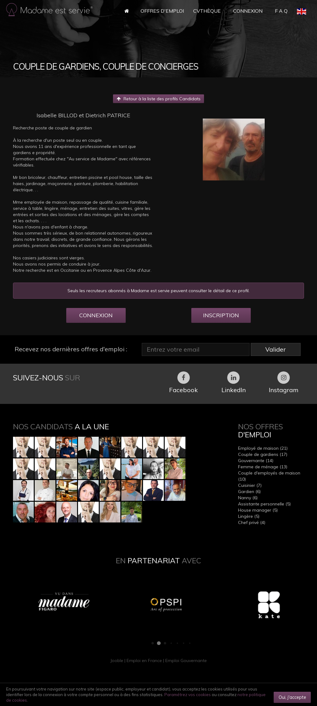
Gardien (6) (249, 491)
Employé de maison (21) (263, 448)
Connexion (248, 11)
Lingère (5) (248, 516)
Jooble (116, 660)
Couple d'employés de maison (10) (269, 476)
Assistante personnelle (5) (264, 504)
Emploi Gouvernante (186, 660)
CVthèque (207, 11)
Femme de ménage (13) (262, 467)
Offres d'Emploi (162, 11)
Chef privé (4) (251, 522)
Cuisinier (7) (250, 485)
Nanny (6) (248, 497)
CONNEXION (96, 315)
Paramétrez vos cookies (187, 694)
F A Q (281, 11)
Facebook (183, 382)
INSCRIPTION (221, 315)
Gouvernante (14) (255, 460)
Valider (275, 349)
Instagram (283, 382)
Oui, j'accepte (292, 697)
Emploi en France (144, 660)
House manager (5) (258, 510)
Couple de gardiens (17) (262, 454)
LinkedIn (233, 382)
